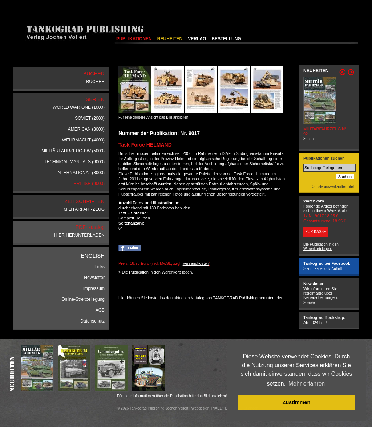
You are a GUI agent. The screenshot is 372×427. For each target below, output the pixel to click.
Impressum (94, 288)
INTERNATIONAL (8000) (80, 172)
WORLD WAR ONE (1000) (79, 107)
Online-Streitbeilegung (83, 299)
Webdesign (200, 408)
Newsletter (94, 277)
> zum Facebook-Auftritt (322, 269)
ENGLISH (93, 255)
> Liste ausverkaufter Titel (333, 187)
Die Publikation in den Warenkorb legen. (157, 272)
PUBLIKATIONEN (134, 38)
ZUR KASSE (316, 232)
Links (99, 266)
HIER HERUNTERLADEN (79, 235)
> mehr (309, 139)
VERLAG (197, 38)
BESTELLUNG (226, 38)
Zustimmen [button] (297, 402)
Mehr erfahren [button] (306, 384)
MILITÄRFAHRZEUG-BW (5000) (73, 150)
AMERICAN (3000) (86, 129)
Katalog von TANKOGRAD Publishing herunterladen (237, 298)
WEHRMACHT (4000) (83, 140)
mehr (311, 303)
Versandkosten (196, 263)
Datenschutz (92, 321)
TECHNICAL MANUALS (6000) (74, 161)
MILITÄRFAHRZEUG (84, 209)
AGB (100, 310)
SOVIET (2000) (90, 118)
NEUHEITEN (169, 38)
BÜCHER (95, 81)
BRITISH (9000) (89, 183)
